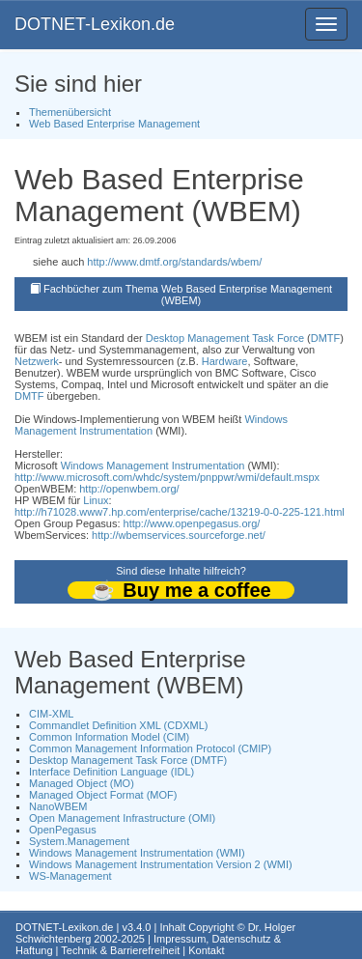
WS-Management (70, 876)
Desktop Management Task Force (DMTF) (128, 760)
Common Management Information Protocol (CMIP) (150, 748)
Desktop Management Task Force (225, 338)
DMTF (326, 338)
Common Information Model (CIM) (109, 737)
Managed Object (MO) (81, 783)
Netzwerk (36, 361)
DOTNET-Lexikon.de (94, 24)
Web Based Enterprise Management (114, 123)
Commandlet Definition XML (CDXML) (118, 725)
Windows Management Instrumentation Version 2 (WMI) (160, 864)
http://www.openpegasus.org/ (192, 523)
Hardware (225, 361)
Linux (95, 500)
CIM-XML (51, 713)
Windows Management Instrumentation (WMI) (137, 853)
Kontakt (206, 950)
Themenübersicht (70, 112)
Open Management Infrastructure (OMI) (122, 818)
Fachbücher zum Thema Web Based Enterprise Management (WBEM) (187, 294)
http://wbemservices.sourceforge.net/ (178, 535)
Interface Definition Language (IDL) (111, 771)
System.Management (79, 841)
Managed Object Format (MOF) (103, 795)
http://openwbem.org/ (129, 488)
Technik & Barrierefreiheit (120, 950)
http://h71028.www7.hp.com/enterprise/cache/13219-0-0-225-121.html (179, 512)
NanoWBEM (58, 806)
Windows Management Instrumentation (151, 425)
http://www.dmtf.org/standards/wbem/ (174, 262)
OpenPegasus (63, 829)
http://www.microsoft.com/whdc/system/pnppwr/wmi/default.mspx (167, 477)
